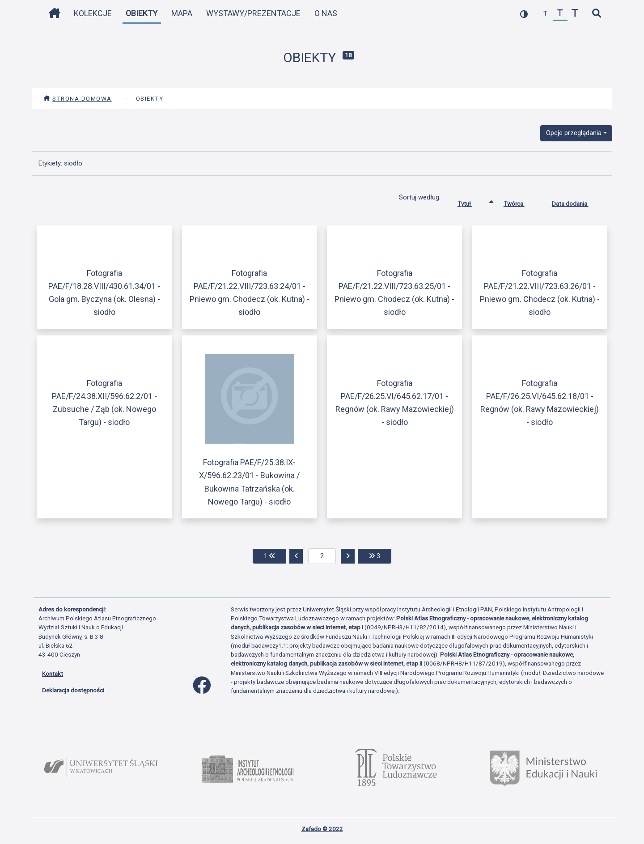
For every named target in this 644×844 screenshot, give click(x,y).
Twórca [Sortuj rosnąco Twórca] (521, 201)
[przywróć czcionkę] (560, 13)
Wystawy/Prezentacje (253, 13)
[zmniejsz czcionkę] (545, 13)
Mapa (181, 13)
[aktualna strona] (322, 556)
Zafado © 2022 (322, 828)
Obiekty (141, 13)
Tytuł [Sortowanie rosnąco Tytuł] (472, 201)
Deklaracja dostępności (73, 690)
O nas (325, 13)
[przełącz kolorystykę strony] (524, 13)
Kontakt (52, 673)
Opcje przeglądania (574, 133)
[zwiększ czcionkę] (575, 13)
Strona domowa (77, 98)
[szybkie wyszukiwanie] (596, 13)
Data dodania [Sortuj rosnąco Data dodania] (577, 201)
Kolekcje (93, 13)
